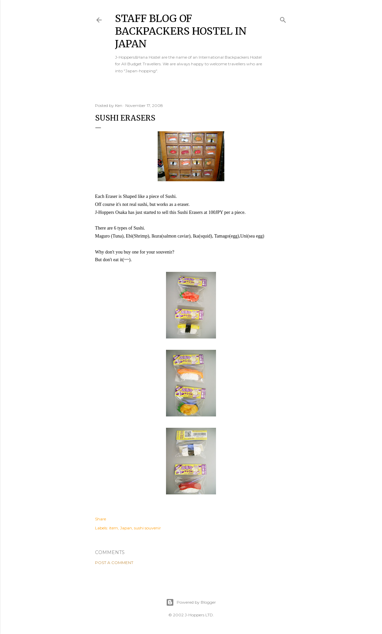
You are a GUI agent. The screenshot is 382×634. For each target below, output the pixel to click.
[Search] (283, 18)
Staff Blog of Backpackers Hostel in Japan (181, 31)
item (113, 527)
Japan (126, 527)
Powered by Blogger (191, 602)
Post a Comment (114, 562)
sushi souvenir (147, 527)
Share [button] (100, 518)
